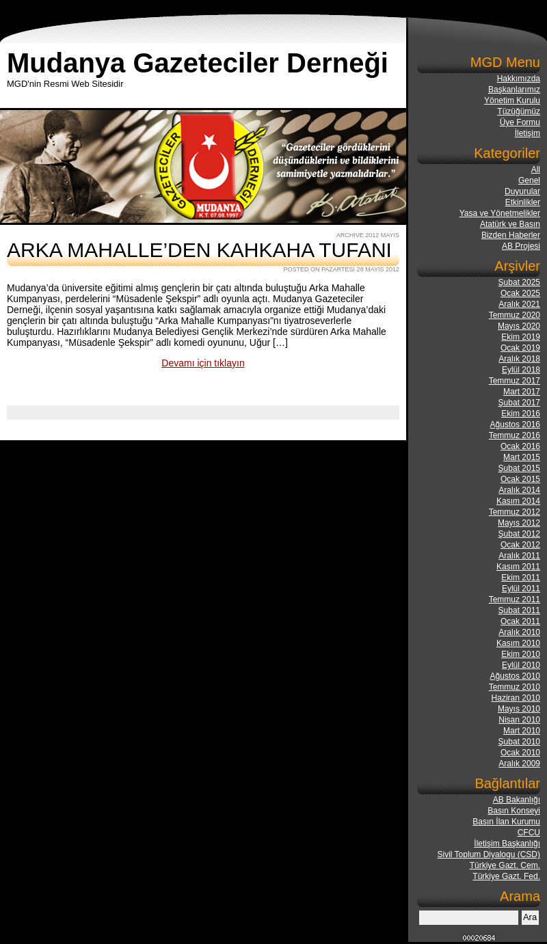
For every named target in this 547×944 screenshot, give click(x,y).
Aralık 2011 (519, 556)
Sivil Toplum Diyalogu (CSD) (489, 854)
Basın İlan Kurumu (506, 821)
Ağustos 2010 (515, 676)
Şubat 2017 (519, 402)
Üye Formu (520, 122)
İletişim (527, 133)
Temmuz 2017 (514, 381)
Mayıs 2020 (519, 326)
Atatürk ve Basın (510, 224)
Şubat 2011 (519, 610)
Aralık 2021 (519, 304)
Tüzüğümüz (518, 111)
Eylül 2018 (521, 370)
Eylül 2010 (521, 665)
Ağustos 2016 (515, 424)
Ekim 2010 (520, 654)
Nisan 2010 (519, 720)
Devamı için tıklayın (202, 363)
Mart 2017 (521, 391)
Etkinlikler (522, 202)
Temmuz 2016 (514, 435)
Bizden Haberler (510, 235)
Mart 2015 (521, 457)
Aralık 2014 (519, 490)
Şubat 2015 (519, 468)
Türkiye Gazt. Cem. (505, 865)
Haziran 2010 (516, 698)
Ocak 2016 (520, 446)
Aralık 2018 (519, 359)
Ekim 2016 (520, 413)
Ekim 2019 (520, 337)
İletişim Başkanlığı (507, 843)
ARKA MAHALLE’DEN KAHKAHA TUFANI (199, 250)
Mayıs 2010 (519, 709)
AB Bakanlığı (516, 800)
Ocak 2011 (520, 621)
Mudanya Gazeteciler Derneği (197, 63)
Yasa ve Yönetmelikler (499, 213)
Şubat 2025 (519, 282)
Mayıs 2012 (519, 523)
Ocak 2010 (520, 752)
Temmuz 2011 (514, 599)
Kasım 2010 (518, 643)
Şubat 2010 (519, 741)
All (535, 169)
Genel (529, 180)
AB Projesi (521, 246)
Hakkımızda (518, 78)
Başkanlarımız (514, 89)
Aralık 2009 (519, 763)
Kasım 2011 (518, 566)
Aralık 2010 (519, 632)
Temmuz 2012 (514, 512)
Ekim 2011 (520, 577)
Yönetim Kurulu (512, 100)
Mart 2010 (521, 731)
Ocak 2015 (520, 479)
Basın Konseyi (514, 810)
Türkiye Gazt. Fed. (506, 876)
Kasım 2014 (518, 501)
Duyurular (522, 191)
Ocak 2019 (520, 348)
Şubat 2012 (519, 534)
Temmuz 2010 (514, 687)
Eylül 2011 (521, 588)
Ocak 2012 (520, 545)
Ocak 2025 (520, 293)
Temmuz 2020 (514, 315)
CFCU (529, 832)
